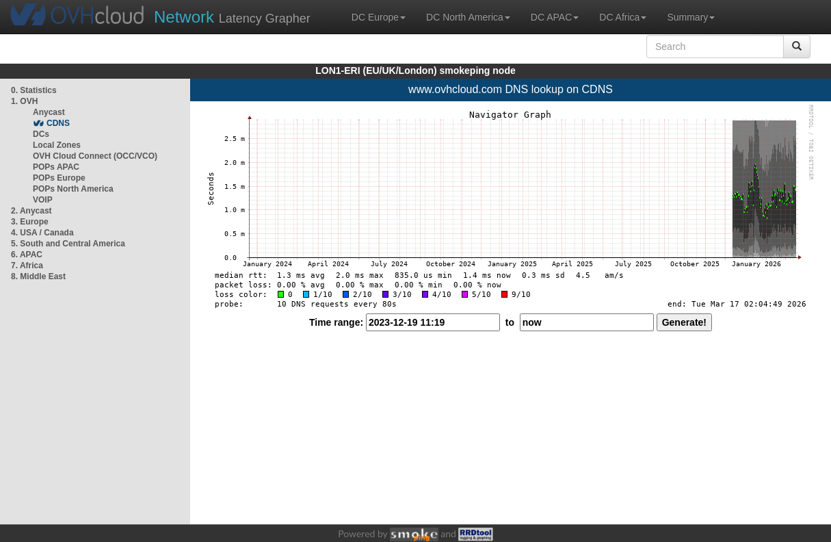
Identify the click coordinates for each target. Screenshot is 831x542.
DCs (41, 134)
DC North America (468, 17)
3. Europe (30, 222)
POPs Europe (59, 178)
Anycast (49, 112)
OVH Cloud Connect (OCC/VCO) (95, 156)
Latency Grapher (232, 17)
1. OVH (24, 101)
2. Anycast (31, 211)
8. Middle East (38, 276)
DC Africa (622, 17)
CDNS (58, 123)
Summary (691, 17)
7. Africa (27, 265)
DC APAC (555, 17)
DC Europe (379, 17)
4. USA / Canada (42, 232)
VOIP (42, 200)
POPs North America (73, 189)
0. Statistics (34, 90)
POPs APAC (56, 167)
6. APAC (26, 254)
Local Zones (57, 145)
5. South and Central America (68, 243)
